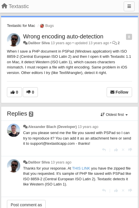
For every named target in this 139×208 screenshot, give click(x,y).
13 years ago (88, 127)
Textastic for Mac (21, 25)
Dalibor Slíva (39, 43)
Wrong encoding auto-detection (63, 36)
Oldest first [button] (114, 114)
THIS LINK (81, 168)
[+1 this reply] (116, 150)
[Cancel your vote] (123, 150)
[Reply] (104, 150)
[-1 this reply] (130, 150)
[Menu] (129, 6)
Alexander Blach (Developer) (52, 127)
